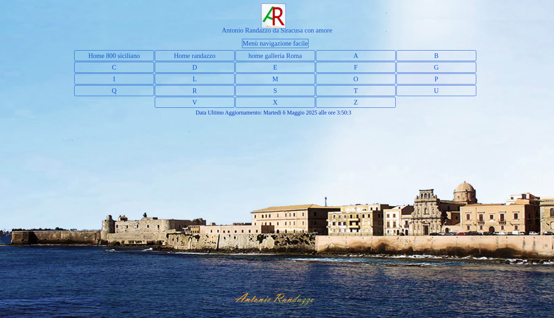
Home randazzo (195, 55)
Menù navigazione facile (275, 43)
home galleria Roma (275, 55)
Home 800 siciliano (114, 55)
